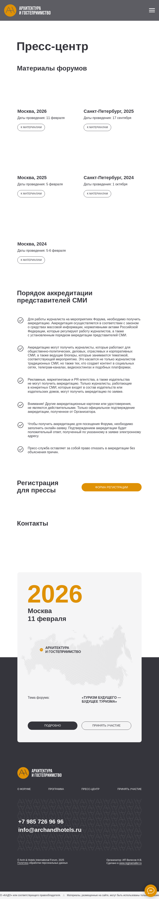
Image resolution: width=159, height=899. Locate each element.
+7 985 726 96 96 (41, 821)
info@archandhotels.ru (50, 830)
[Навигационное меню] (152, 10)
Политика (22, 862)
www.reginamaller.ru (130, 863)
